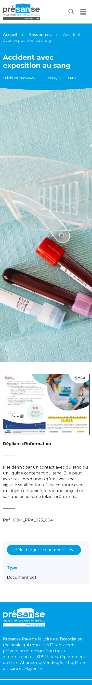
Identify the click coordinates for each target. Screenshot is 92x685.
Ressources (40, 34)
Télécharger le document (44, 549)
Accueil (10, 34)
